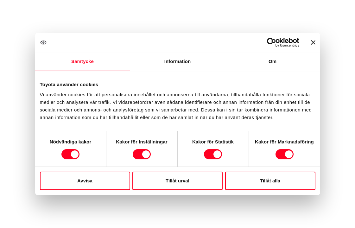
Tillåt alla (270, 180)
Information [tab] (177, 61)
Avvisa (84, 180)
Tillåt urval (177, 180)
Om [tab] (272, 61)
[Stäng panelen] (313, 42)
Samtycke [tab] (82, 61)
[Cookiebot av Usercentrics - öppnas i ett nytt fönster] (271, 42)
